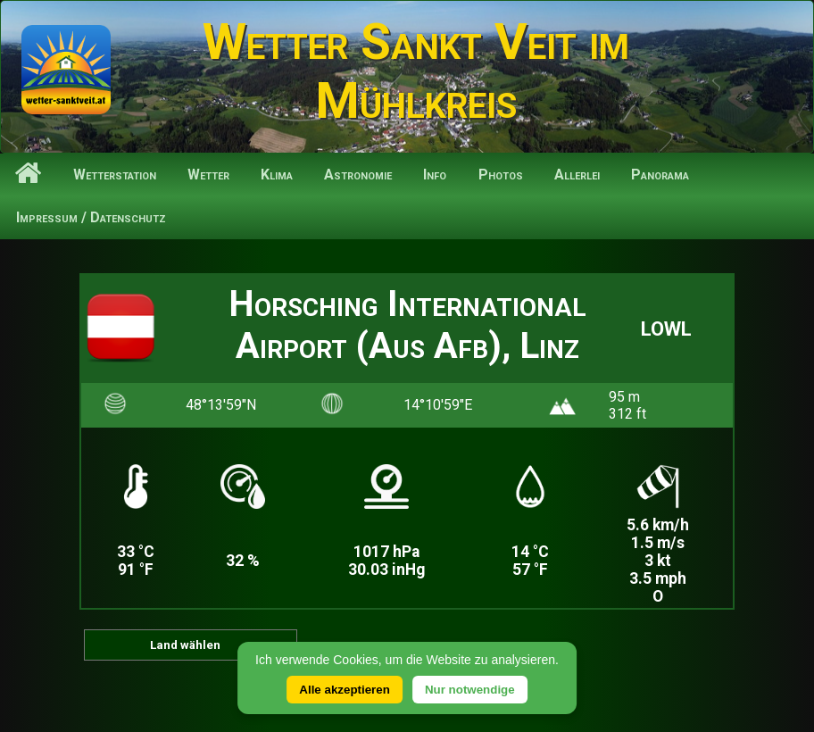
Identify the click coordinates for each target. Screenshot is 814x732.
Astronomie (358, 174)
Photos (500, 174)
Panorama (660, 174)
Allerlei (577, 174)
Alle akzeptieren (344, 689)
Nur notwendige (470, 689)
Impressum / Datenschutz (91, 217)
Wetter (208, 174)
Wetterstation (114, 174)
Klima (277, 174)
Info (434, 174)
